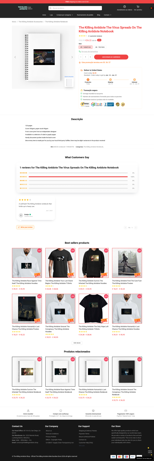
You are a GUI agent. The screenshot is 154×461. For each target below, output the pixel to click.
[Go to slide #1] (38, 93)
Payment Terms (84, 434)
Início (14, 22)
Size (80, 44)
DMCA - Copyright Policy (54, 440)
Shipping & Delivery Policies (88, 431)
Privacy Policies (51, 437)
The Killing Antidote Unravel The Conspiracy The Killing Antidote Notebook (124, 392)
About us (49, 431)
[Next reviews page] (136, 228)
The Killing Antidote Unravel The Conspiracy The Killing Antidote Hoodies (57, 329)
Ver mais (77, 343)
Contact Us (82, 440)
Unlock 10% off (150, 451)
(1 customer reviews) (95, 36)
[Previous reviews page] (125, 228)
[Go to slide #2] (49, 93)
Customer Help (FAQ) (86, 443)
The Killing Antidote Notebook (56, 22)
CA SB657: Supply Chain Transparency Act (60, 443)
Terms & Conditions (52, 434)
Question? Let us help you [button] (144, 458)
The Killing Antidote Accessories (31, 22)
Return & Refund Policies (87, 437)
